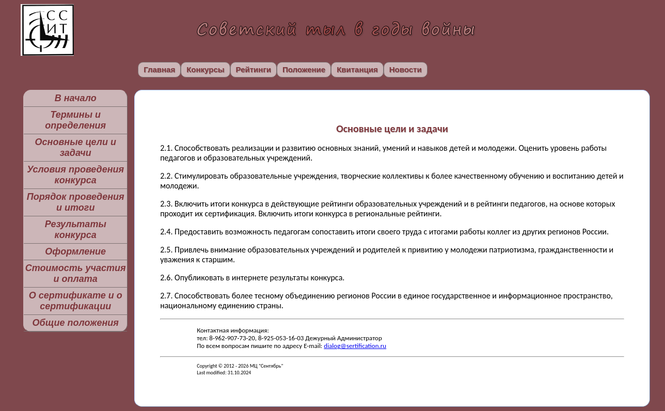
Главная (159, 69)
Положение (303, 69)
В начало (76, 98)
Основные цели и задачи (75, 147)
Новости (405, 69)
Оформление (75, 251)
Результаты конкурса (75, 229)
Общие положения (75, 323)
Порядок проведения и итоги (75, 202)
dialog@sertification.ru (355, 346)
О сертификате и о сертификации (75, 300)
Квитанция (357, 69)
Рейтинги (253, 69)
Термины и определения (75, 120)
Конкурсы (205, 69)
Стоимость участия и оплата (75, 273)
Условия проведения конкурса (75, 174)
